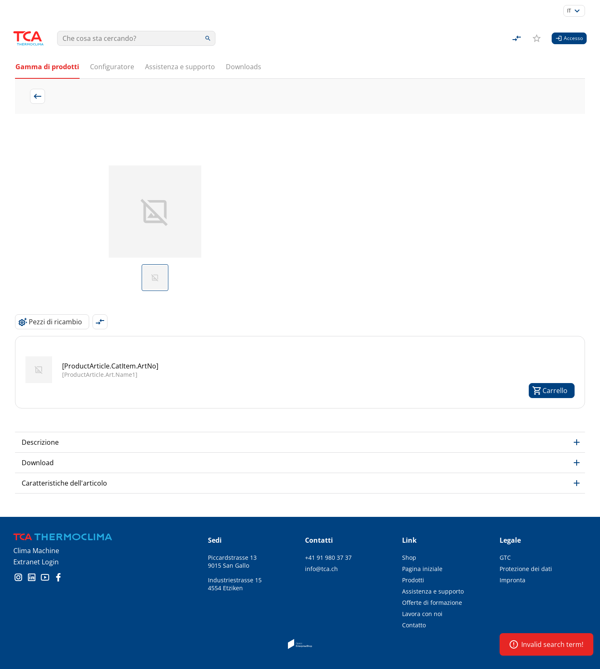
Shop (409, 557)
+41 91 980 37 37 (328, 557)
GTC (505, 557)
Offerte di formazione (432, 602)
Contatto (414, 625)
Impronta (512, 580)
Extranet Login (36, 562)
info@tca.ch (321, 569)
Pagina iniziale (422, 569)
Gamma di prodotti (47, 66)
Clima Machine (36, 550)
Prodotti (413, 580)
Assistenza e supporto (180, 66)
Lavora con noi (422, 614)
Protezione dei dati (526, 569)
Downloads (243, 66)
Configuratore (112, 66)
